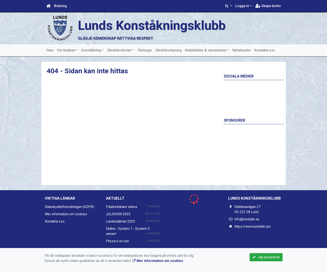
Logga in (242, 6)
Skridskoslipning (168, 50)
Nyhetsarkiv (241, 50)
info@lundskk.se (246, 219)
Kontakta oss (264, 50)
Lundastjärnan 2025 (120, 221)
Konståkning (91, 50)
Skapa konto (268, 6)
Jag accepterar (266, 257)
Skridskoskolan (119, 50)
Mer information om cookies (66, 214)
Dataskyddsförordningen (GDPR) (69, 207)
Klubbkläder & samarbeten (205, 50)
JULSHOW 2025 (118, 214)
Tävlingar (144, 50)
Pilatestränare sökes (121, 207)
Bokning (60, 6)
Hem (50, 50)
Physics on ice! (117, 241)
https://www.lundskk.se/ (252, 226)
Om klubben (66, 50)
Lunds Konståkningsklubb (153, 25)
